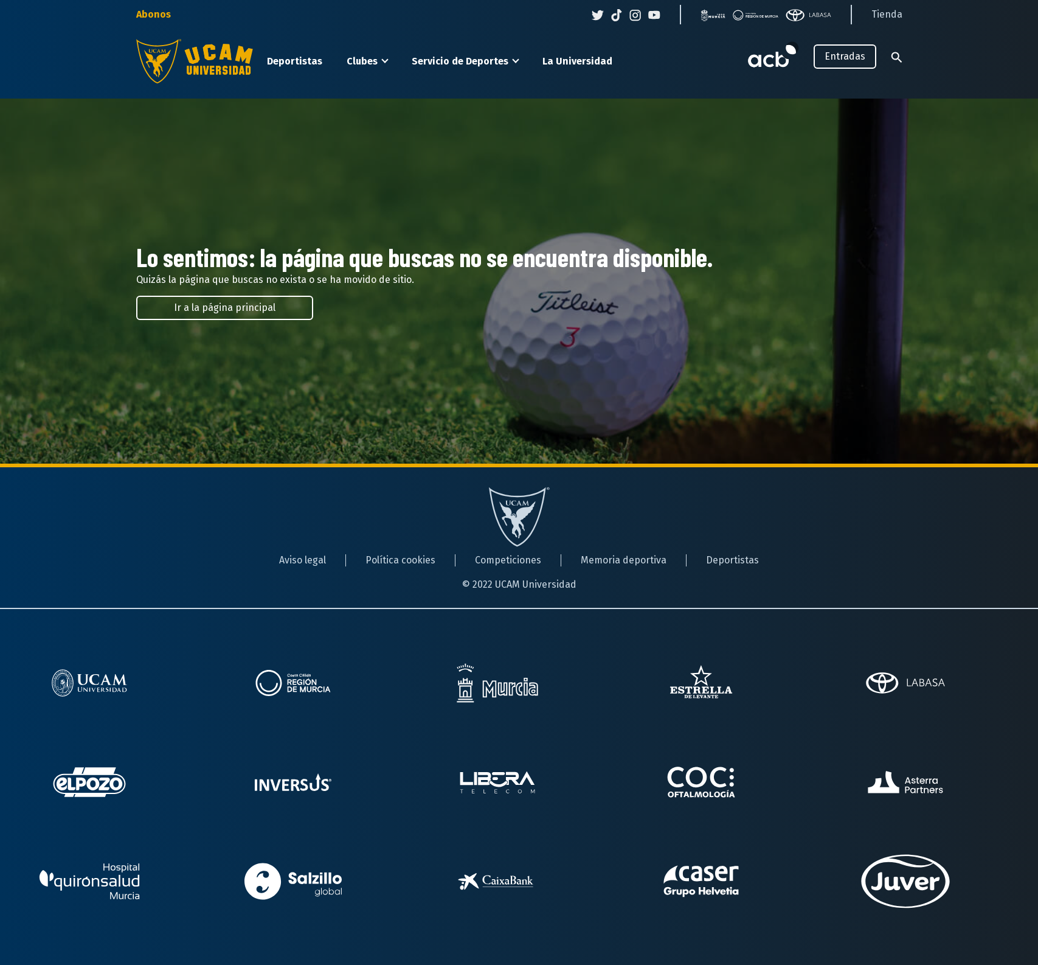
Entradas (845, 56)
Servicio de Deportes (460, 61)
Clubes (362, 61)
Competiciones (508, 560)
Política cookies (400, 560)
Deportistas (294, 61)
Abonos (153, 14)
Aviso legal (302, 560)
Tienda (886, 14)
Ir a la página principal (224, 307)
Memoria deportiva (623, 560)
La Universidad (577, 61)
